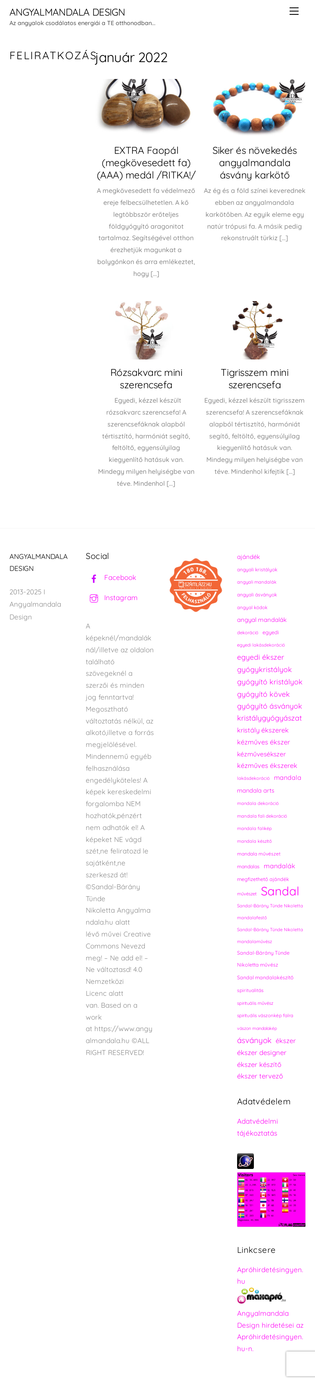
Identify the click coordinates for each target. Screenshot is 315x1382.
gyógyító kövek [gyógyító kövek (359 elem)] (263, 693)
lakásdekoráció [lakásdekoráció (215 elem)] (253, 778)
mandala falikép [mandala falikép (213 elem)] (254, 828)
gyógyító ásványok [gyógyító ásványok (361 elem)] (269, 705)
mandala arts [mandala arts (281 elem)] (255, 790)
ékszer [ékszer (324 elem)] (286, 1040)
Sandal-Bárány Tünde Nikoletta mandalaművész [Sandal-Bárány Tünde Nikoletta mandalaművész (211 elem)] (270, 935)
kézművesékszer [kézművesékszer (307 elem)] (261, 754)
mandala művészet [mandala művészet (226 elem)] (259, 854)
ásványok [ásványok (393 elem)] (254, 1040)
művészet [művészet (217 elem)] (247, 894)
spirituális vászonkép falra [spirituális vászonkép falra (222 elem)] (265, 1015)
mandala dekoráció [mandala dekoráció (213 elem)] (258, 803)
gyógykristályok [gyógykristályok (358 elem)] (264, 669)
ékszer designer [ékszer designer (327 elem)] (261, 1052)
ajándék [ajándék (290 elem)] (248, 557)
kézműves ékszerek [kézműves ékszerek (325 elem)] (267, 765)
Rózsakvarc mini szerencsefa (146, 378)
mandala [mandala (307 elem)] (287, 777)
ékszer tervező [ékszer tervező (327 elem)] (260, 1075)
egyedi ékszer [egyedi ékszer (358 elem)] (260, 656)
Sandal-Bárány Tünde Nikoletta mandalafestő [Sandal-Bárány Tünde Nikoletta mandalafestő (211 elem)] (270, 912)
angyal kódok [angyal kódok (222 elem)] (252, 607)
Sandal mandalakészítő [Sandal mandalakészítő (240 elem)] (265, 977)
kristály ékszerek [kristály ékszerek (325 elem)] (263, 730)
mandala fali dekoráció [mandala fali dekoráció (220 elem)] (262, 816)
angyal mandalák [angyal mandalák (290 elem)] (262, 620)
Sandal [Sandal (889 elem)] (280, 891)
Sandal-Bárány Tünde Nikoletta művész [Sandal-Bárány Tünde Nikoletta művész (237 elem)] (263, 959)
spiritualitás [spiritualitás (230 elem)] (250, 990)
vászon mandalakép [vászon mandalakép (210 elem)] (257, 1028)
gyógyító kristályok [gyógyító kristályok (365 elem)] (270, 681)
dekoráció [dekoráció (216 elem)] (247, 632)
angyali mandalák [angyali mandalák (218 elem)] (256, 582)
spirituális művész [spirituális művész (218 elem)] (255, 1003)
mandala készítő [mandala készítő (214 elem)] (254, 841)
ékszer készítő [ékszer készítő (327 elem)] (259, 1064)
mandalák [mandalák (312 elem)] (279, 866)
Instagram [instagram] (112, 597)
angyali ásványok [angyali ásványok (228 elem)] (257, 594)
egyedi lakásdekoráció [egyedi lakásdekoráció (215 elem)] (261, 645)
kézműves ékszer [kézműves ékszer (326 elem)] (263, 742)
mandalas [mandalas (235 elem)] (248, 866)
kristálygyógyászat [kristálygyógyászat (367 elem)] (269, 718)
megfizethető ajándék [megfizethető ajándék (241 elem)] (263, 879)
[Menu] (294, 11)
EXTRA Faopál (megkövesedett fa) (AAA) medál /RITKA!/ (146, 162)
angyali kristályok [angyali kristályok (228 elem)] (257, 569)
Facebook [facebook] (111, 577)
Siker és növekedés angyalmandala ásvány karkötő (254, 162)
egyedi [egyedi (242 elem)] (270, 632)
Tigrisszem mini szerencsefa (254, 378)
